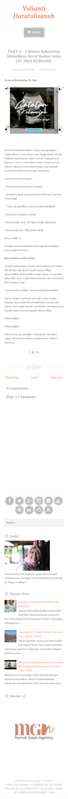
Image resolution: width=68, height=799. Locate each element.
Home (34, 377)
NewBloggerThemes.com (36, 792)
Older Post (56, 377)
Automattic (29, 788)
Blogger (55, 784)
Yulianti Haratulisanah (34, 12)
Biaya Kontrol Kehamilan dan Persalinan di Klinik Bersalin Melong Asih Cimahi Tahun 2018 (40, 666)
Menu (36, 32)
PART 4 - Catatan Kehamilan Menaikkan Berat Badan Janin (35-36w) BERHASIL (34, 56)
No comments (47, 69)
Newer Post (12, 377)
